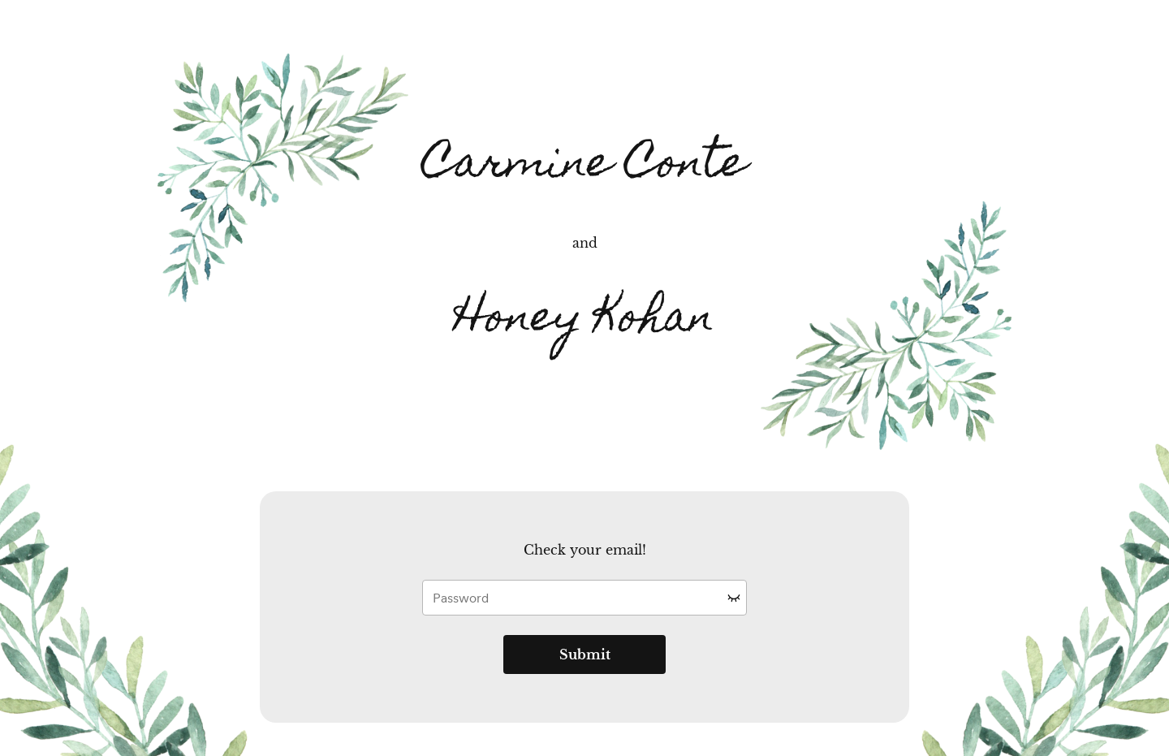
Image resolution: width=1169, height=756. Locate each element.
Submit (584, 654)
